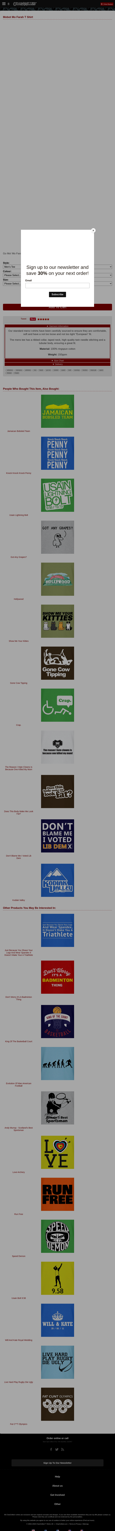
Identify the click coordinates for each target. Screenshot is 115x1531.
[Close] (93, 230)
